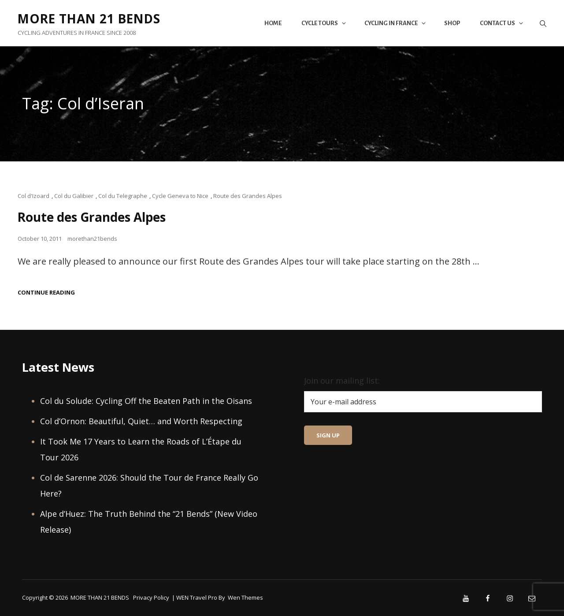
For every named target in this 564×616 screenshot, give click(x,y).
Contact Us (502, 23)
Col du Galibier (73, 196)
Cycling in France (395, 23)
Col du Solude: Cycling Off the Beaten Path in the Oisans (146, 400)
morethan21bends (92, 238)
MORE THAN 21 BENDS (91, 18)
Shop (452, 23)
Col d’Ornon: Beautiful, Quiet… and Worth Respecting (141, 420)
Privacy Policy (151, 597)
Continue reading (46, 292)
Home (273, 23)
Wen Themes (245, 597)
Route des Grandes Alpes (247, 196)
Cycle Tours (324, 23)
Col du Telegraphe (122, 196)
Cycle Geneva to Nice (180, 196)
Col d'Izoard (33, 196)
